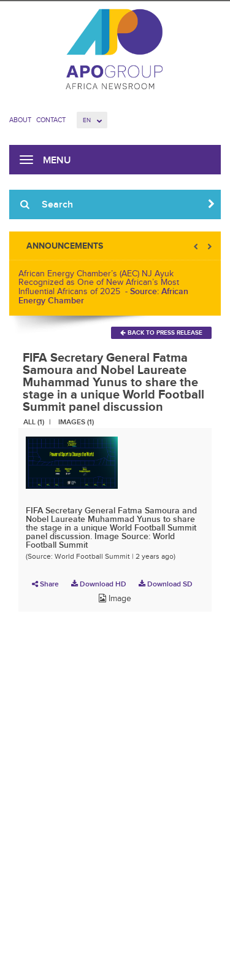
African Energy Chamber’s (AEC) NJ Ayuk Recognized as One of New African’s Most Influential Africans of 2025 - (103, 287)
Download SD (166, 584)
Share (45, 584)
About (20, 119)
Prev (197, 246)
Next (208, 246)
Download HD (98, 584)
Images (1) (76, 422)
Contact (51, 119)
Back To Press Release (161, 332)
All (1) (33, 422)
